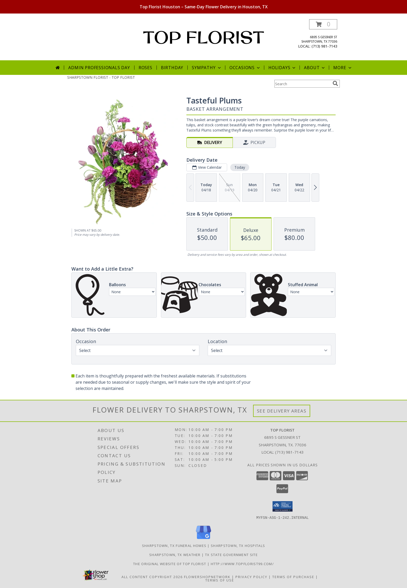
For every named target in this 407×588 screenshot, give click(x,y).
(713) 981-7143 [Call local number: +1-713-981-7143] (324, 46)
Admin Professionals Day (99, 67)
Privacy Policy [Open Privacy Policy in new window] (251, 576)
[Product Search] (302, 83)
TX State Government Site (231, 554)
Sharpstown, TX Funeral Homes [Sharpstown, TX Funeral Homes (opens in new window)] (174, 545)
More (342, 67)
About (315, 67)
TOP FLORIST (203, 37)
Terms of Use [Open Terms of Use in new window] (219, 580)
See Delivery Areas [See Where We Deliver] (282, 411)
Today (239, 167)
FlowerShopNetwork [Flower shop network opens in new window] (207, 576)
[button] (323, 24)
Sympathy (207, 67)
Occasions (245, 67)
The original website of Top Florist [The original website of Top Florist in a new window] (170, 563)
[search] (335, 83)
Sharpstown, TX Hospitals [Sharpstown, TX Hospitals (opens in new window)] (238, 545)
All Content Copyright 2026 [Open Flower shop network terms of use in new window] (152, 576)
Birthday (172, 67)
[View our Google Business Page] (203, 539)
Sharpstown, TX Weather (175, 554)
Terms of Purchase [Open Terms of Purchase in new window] (293, 576)
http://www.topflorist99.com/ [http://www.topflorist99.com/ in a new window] (242, 563)
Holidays (282, 67)
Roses (145, 67)
